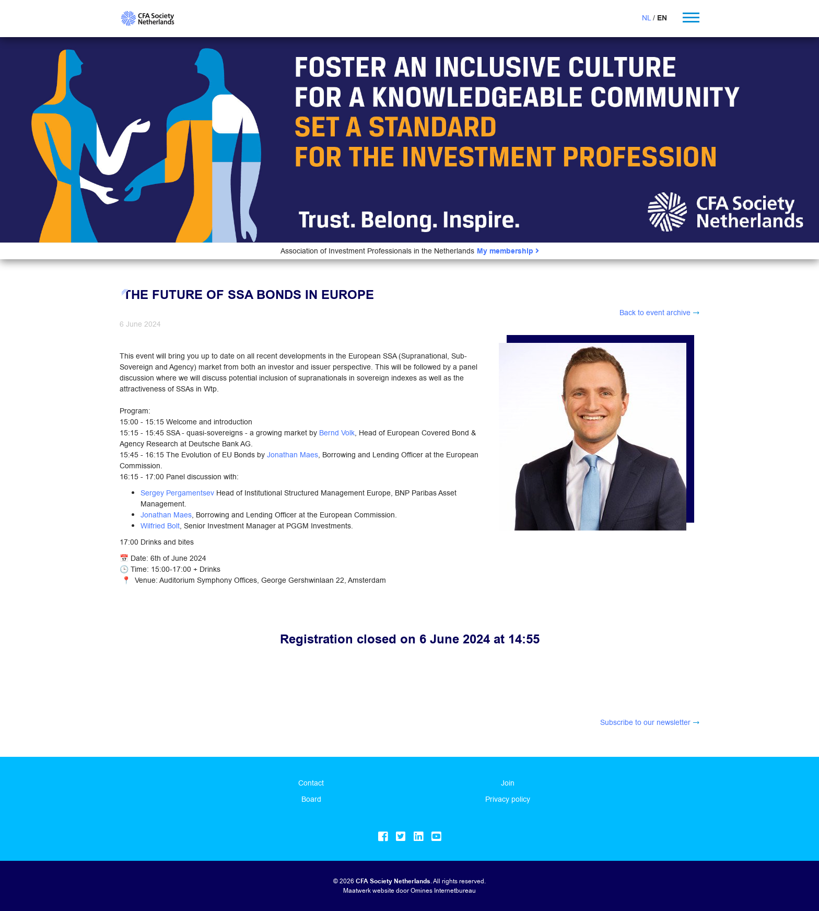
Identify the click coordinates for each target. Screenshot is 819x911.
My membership (508, 251)
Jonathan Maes (292, 454)
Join (507, 783)
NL (646, 18)
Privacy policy (507, 799)
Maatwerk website (368, 890)
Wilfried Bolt (160, 526)
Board (311, 799)
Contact (311, 783)
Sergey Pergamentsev (177, 493)
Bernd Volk (337, 433)
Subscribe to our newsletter (645, 722)
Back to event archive (655, 312)
